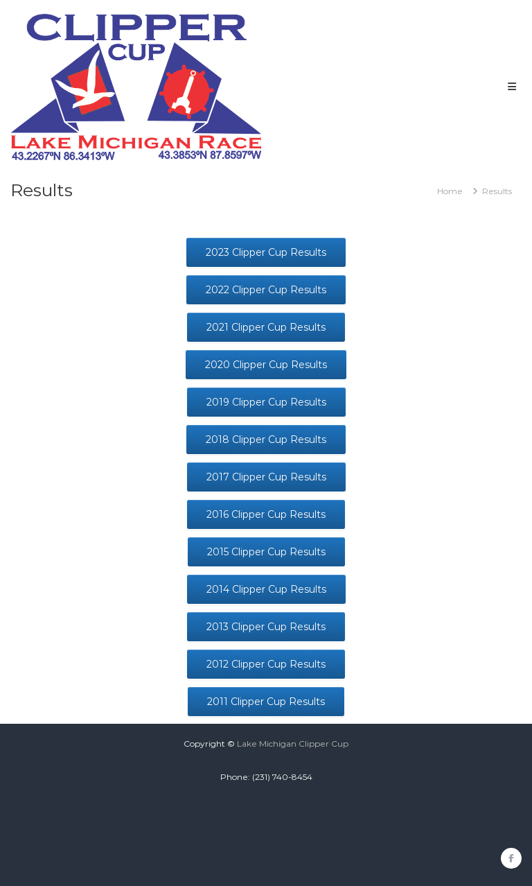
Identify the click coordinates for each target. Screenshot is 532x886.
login (266, 810)
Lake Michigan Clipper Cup (292, 743)
